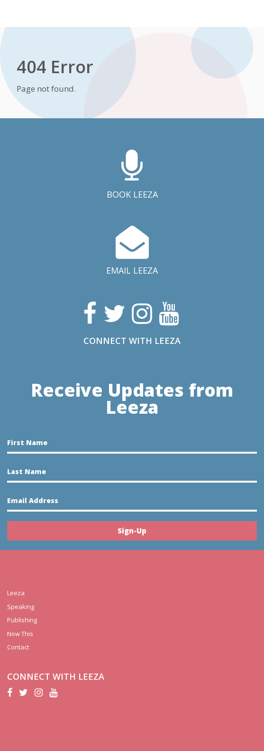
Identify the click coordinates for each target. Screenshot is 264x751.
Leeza (16, 593)
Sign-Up (132, 530)
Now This (20, 633)
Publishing (22, 620)
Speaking (20, 606)
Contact (18, 647)
